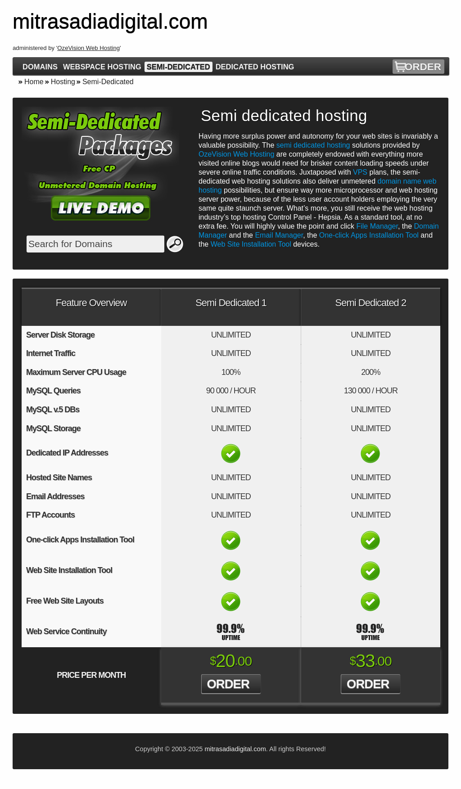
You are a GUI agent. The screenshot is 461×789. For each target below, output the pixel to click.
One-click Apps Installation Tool (369, 235)
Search (175, 243)
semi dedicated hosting (313, 145)
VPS (360, 172)
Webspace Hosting (102, 67)
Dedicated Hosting (255, 67)
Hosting (63, 82)
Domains (40, 67)
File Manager (377, 226)
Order (423, 66)
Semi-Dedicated (178, 67)
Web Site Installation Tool (251, 244)
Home (34, 82)
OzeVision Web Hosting (88, 48)
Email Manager (279, 235)
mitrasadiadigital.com (235, 749)
